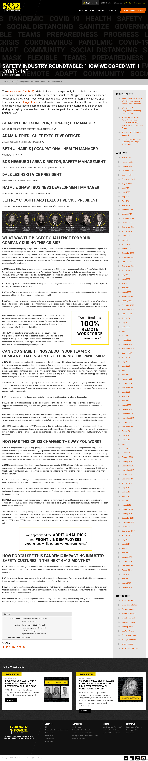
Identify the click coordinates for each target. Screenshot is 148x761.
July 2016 (125, 574)
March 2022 (126, 340)
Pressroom (49, 741)
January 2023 (127, 301)
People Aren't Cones (129, 635)
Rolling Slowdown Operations (82, 730)
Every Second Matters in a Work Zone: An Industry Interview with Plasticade (132, 101)
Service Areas (49, 733)
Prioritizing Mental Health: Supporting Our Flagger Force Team (131, 142)
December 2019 (128, 414)
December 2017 (128, 518)
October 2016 (127, 561)
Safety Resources (129, 640)
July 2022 (125, 322)
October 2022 (127, 314)
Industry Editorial (128, 618)
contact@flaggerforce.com (23, 738)
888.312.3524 (107, 3)
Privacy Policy (37, 758)
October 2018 (127, 475)
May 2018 (125, 496)
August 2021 (127, 357)
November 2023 (128, 257)
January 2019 (127, 462)
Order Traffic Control (79, 739)
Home (6, 81)
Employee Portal (90, 3)
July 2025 (125, 188)
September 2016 (128, 566)
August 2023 (127, 270)
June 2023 (126, 279)
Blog (92, 10)
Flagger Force (30, 102)
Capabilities (77, 724)
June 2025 (126, 192)
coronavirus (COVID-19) (20, 91)
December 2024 (128, 218)
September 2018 (128, 479)
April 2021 (126, 375)
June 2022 (126, 327)
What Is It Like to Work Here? (112, 727)
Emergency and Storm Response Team (85, 736)
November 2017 (128, 522)
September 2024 (128, 227)
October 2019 (127, 422)
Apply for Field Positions (111, 730)
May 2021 (125, 370)
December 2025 (128, 170)
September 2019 (128, 427)
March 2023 (126, 292)
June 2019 (126, 440)
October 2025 (127, 175)
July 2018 (125, 488)
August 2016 (127, 570)
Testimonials (49, 739)
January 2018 (127, 514)
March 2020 (126, 405)
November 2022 (128, 309)
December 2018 (128, 466)
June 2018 (126, 492)
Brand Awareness (128, 600)
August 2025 (127, 184)
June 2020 (126, 392)
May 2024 (125, 240)
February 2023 (127, 296)
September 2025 (128, 179)
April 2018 (126, 501)
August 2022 (127, 318)
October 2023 (127, 262)
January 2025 (127, 214)
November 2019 (128, 418)
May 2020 (125, 396)
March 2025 (126, 205)
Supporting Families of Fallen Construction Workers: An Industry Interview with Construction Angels (132, 122)
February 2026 (127, 162)
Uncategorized (127, 644)
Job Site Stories (128, 631)
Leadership (49, 736)
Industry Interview (128, 622)
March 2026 (126, 157)
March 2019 (126, 453)
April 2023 (126, 288)
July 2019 (125, 435)
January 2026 (127, 166)
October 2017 (127, 527)
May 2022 (125, 331)
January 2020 (127, 409)
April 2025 (126, 201)
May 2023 (125, 283)
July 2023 (125, 275)
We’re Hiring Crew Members (134, 3)
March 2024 (126, 249)
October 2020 (127, 383)
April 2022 (126, 336)
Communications (128, 609)
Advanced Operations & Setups (82, 733)
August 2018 (127, 483)
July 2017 (125, 540)
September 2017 (128, 531)
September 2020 (128, 388)
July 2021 (125, 362)
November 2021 (128, 349)
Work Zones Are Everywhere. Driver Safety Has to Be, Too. (131, 110)
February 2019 (127, 457)
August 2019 (127, 431)
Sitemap (29, 758)
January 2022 (127, 344)
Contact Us (112, 10)
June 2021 (126, 366)
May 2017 (125, 548)
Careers (100, 10)
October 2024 (127, 223)
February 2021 (127, 379)
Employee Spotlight (129, 613)
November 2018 (128, 470)
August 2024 (127, 231)
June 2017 (126, 544)
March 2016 (126, 583)
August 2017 (127, 535)
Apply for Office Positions (111, 733)
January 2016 (127, 587)
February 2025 (127, 210)
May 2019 (125, 444)
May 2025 (125, 197)
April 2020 (126, 401)
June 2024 (126, 236)
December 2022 (128, 305)
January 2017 (127, 557)
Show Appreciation (132, 730)
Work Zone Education (130, 648)
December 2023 (128, 253)
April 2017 (126, 553)
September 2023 (128, 266)
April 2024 (126, 244)
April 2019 (126, 448)
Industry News (127, 627)
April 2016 (126, 579)
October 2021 (127, 353)
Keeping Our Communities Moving (56, 730)
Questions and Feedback (134, 727)
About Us (83, 10)
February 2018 (127, 509)
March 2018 (126, 505)
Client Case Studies (129, 605)
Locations (119, 3)
